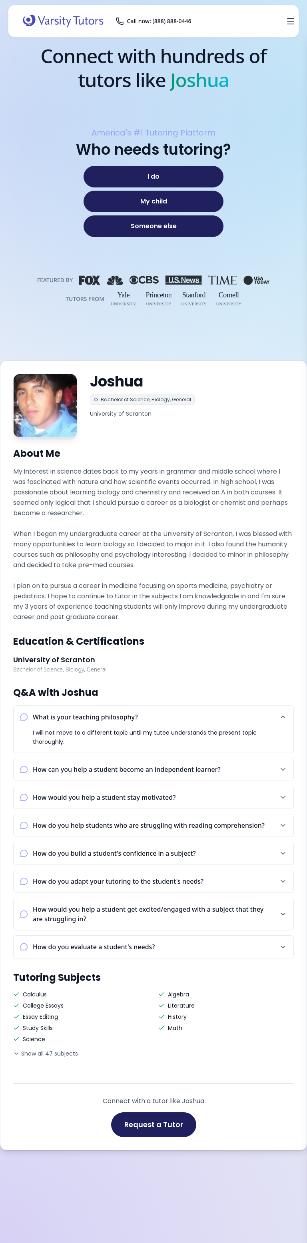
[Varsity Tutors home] (63, 21)
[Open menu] (291, 21)
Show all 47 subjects (45, 1054)
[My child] (153, 201)
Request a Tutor (153, 1124)
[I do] (153, 176)
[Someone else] (153, 226)
